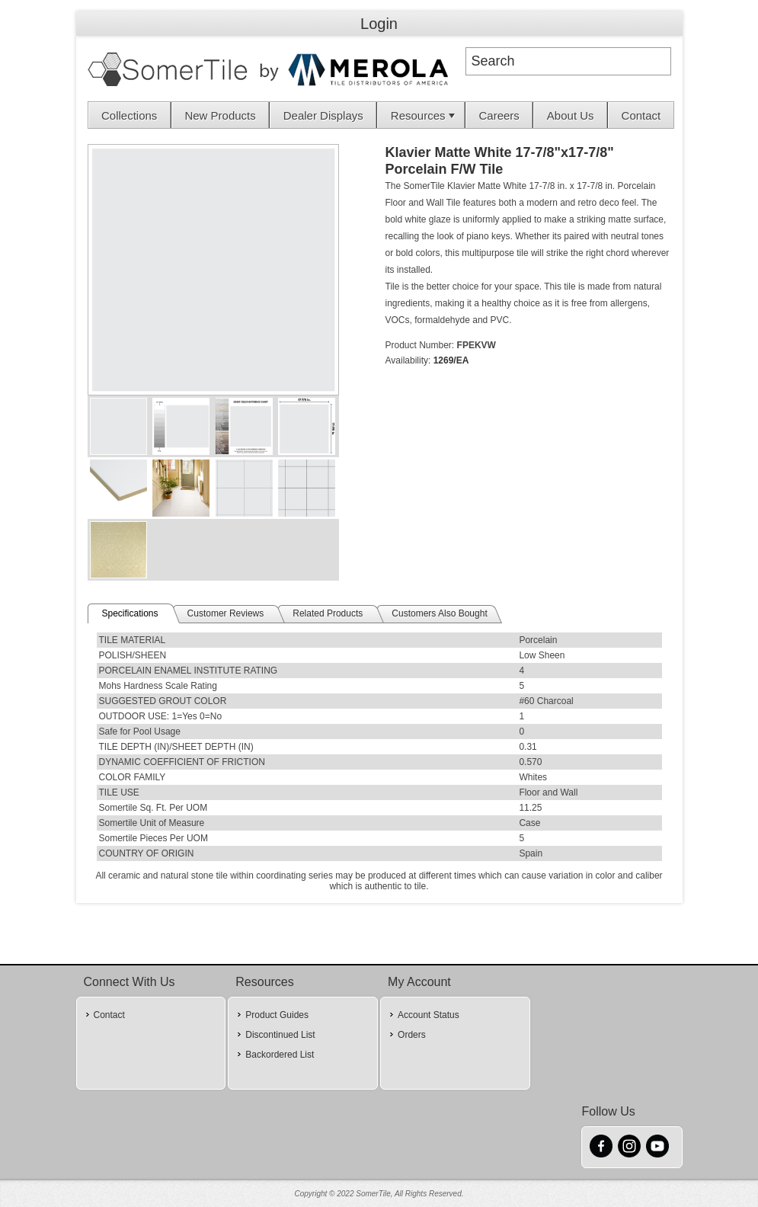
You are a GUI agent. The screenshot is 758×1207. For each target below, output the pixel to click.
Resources (424, 115)
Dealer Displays (323, 115)
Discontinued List (280, 1034)
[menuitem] (129, 115)
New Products (219, 115)
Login (379, 23)
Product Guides (277, 1015)
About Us (570, 115)
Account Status (428, 1015)
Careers (499, 115)
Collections (129, 115)
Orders (412, 1034)
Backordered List (279, 1054)
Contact (641, 115)
